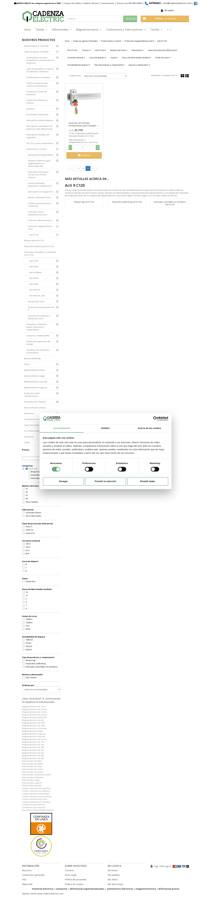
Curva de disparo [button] (97, 57)
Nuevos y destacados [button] (139, 65)
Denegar (63, 481)
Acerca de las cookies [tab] (149, 428)
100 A (28, 543)
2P (27, 492)
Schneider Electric (33, 512)
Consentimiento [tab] (61, 428)
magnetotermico (146, 888)
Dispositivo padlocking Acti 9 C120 (39, 246)
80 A (27, 553)
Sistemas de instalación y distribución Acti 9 (39, 317)
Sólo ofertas (31, 677)
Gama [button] (114, 57)
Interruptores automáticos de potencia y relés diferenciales (39, 127)
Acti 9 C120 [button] (100, 50)
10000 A (29, 619)
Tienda (41, 29)
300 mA (29, 646)
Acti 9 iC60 (33, 266)
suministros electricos (120, 888)
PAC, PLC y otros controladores (40, 143)
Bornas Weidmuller (32, 358)
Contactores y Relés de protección (36, 93)
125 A (28, 547)
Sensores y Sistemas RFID (37, 335)
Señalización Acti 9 (36, 301)
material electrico (42, 888)
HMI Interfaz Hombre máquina (39, 120)
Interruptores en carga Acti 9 (40, 191)
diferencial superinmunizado (87, 888)
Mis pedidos (114, 874)
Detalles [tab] (105, 428)
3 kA (27, 625)
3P (27, 495)
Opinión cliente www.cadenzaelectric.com (42, 893)
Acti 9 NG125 (34, 289)
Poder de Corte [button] (162, 57)
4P (27, 498)
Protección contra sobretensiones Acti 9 (37, 213)
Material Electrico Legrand (35, 387)
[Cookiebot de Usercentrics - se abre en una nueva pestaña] (155, 418)
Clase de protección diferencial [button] (162, 50)
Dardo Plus (30, 581)
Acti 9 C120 (34, 234)
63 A (27, 550)
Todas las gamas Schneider (36, 51)
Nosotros (27, 870)
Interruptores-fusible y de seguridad (37, 136)
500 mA (29, 649)
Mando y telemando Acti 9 (39, 197)
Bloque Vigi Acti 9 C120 (34, 240)
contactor (61, 888)
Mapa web (27, 884)
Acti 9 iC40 (33, 261)
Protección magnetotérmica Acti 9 (40, 227)
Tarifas (156, 29)
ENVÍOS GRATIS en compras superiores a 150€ (37, 3)
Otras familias (32, 502)
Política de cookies (74, 884)
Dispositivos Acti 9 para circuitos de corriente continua (38, 175)
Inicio (27, 29)
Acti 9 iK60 (33, 284)
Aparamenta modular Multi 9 (40, 155)
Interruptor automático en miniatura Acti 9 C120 (40, 253)
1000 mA (29, 639)
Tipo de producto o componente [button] (109, 65)
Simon (27, 364)
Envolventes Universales (37, 114)
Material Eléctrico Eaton (34, 370)
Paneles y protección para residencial (39, 204)
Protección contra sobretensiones (32, 394)
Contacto (69, 870)
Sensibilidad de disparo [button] (78, 65)
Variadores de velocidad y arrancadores (38, 351)
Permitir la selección (105, 481)
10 (27, 592)
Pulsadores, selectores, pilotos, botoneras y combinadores (36, 327)
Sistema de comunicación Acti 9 (41, 308)
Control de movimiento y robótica (37, 101)
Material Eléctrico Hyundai (35, 381)
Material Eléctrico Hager (34, 376)
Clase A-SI (30, 533)
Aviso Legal (70, 874)
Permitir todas (147, 481)
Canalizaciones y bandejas (38, 77)
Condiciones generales (33, 874)
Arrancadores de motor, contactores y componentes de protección (40, 60)
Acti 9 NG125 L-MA (37, 295)
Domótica (30, 108)
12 (27, 595)
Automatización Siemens (35, 401)
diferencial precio (168, 888)
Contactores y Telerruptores (126, 29)
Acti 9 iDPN (34, 278)
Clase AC (29, 529)
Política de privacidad (75, 879)
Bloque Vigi (30, 660)
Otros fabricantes (33, 515)
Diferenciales (62, 29)
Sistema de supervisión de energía (38, 343)
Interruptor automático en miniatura (41, 666)
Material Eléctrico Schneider (36, 46)
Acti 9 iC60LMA (35, 272)
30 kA (28, 629)
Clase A (29, 526)
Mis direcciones (115, 884)
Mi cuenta (169, 10)
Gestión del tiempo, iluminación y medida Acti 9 (40, 184)
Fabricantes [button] (138, 50)
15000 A (29, 622)
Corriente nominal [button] (76, 57)
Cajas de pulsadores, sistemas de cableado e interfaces (40, 70)
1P (27, 488)
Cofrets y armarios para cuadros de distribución (37, 84)
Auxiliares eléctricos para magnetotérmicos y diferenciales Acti (39, 163)
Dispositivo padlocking (36, 663)
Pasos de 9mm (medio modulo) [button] (136, 57)
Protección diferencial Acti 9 (40, 220)
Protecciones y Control (36, 149)
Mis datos (113, 879)
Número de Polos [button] (118, 50)
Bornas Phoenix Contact (35, 407)
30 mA (28, 643)
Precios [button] (86, 50)
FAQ (24, 879)
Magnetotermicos (89, 29)
